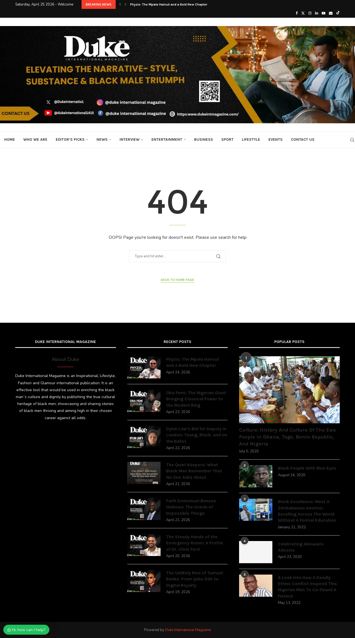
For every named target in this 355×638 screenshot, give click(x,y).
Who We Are (35, 139)
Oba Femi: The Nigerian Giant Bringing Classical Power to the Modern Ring (196, 399)
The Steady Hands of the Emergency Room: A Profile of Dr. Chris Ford (194, 543)
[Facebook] (297, 13)
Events (275, 139)
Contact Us (303, 139)
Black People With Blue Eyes (307, 468)
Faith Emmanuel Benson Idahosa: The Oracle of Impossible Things (191, 507)
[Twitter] (303, 13)
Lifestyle (251, 139)
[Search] (352, 140)
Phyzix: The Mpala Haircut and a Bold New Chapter (168, 4)
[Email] (331, 13)
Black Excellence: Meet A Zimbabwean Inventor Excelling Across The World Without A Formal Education (307, 511)
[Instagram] (309, 13)
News (102, 139)
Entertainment (166, 139)
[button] (120, 4)
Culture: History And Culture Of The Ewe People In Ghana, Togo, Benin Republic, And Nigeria (287, 437)
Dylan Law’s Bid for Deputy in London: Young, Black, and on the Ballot (196, 435)
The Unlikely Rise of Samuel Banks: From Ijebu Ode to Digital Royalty (194, 579)
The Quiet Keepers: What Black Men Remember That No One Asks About (194, 471)
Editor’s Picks (70, 139)
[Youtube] (323, 13)
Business (203, 139)
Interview (130, 139)
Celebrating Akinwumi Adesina (300, 547)
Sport (227, 139)
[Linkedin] (316, 13)
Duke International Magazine (188, 629)
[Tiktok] (338, 13)
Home (9, 139)
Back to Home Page (177, 280)
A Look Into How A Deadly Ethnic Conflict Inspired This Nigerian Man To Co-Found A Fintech (307, 587)
